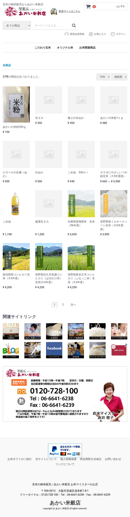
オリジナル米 (65, 47)
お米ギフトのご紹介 (19, 459)
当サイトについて (46, 459)
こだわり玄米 (43, 47)
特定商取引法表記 (91, 459)
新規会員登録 (74, 34)
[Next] (73, 304)
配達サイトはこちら (69, 11)
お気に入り (97, 34)
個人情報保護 (68, 459)
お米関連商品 (87, 47)
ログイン (118, 34)
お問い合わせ (113, 459)
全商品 (7, 65)
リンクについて (65, 464)
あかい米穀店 (65, 503)
